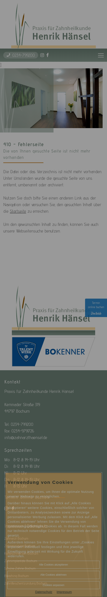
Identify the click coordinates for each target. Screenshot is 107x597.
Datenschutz (43, 592)
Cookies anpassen (53, 585)
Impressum (64, 592)
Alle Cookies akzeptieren (53, 564)
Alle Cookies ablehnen (53, 574)
